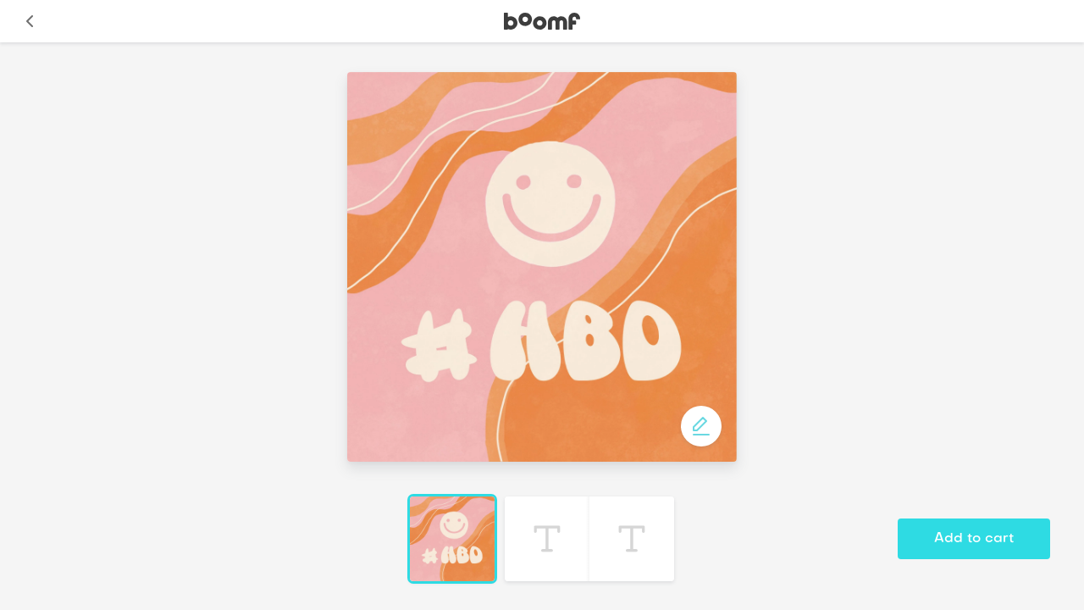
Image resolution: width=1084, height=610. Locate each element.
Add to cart (974, 539)
